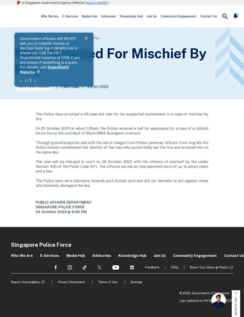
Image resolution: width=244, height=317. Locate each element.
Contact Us (208, 16)
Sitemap (136, 282)
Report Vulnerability (25, 282)
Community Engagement (178, 16)
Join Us (152, 16)
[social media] (56, 267)
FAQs (175, 267)
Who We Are (50, 16)
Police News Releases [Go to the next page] (33, 86)
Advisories (108, 16)
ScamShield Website (194, 43)
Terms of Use (107, 282)
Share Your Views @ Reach (209, 267)
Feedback (152, 267)
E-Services (70, 16)
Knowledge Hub (131, 16)
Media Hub (89, 16)
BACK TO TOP (235, 303)
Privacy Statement (71, 282)
